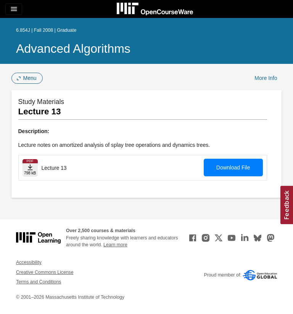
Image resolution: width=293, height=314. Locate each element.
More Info (265, 78)
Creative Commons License (44, 272)
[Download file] (30, 167)
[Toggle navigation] (13, 9)
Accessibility (29, 262)
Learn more (115, 244)
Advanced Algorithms (73, 48)
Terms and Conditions (38, 282)
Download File (233, 167)
